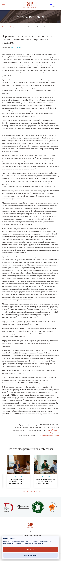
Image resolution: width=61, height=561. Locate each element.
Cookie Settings (38, 543)
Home (4, 27)
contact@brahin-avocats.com (47, 435)
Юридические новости (17, 27)
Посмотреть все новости (30, 491)
